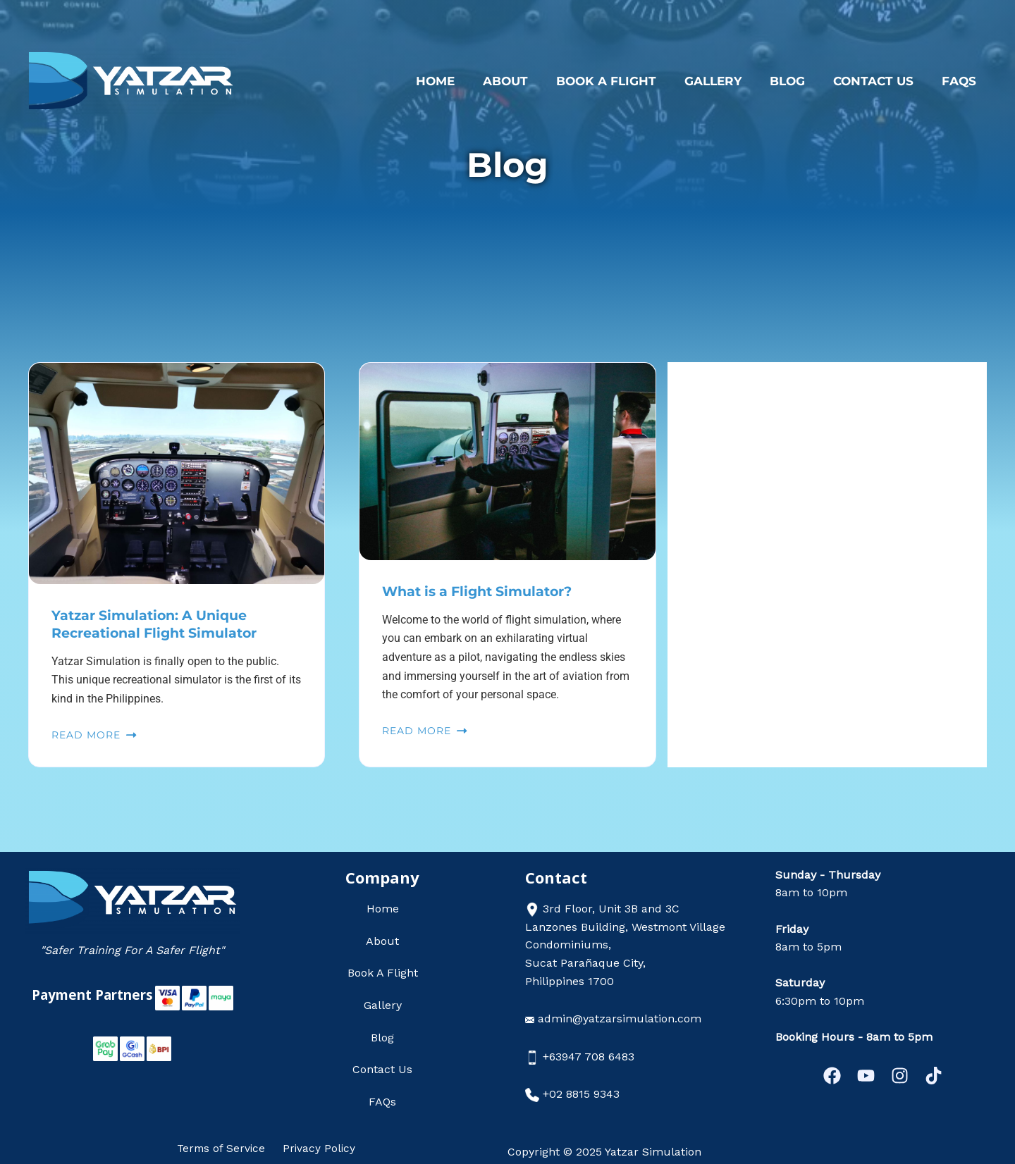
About (528, 81)
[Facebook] (819, 1075)
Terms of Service (223, 1147)
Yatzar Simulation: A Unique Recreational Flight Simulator (161, 623)
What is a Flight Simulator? (483, 591)
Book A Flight (625, 81)
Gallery (727, 81)
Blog (798, 81)
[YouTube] (862, 1075)
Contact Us (879, 81)
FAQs (961, 81)
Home (462, 81)
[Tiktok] (946, 1075)
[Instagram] (904, 1075)
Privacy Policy (318, 1147)
